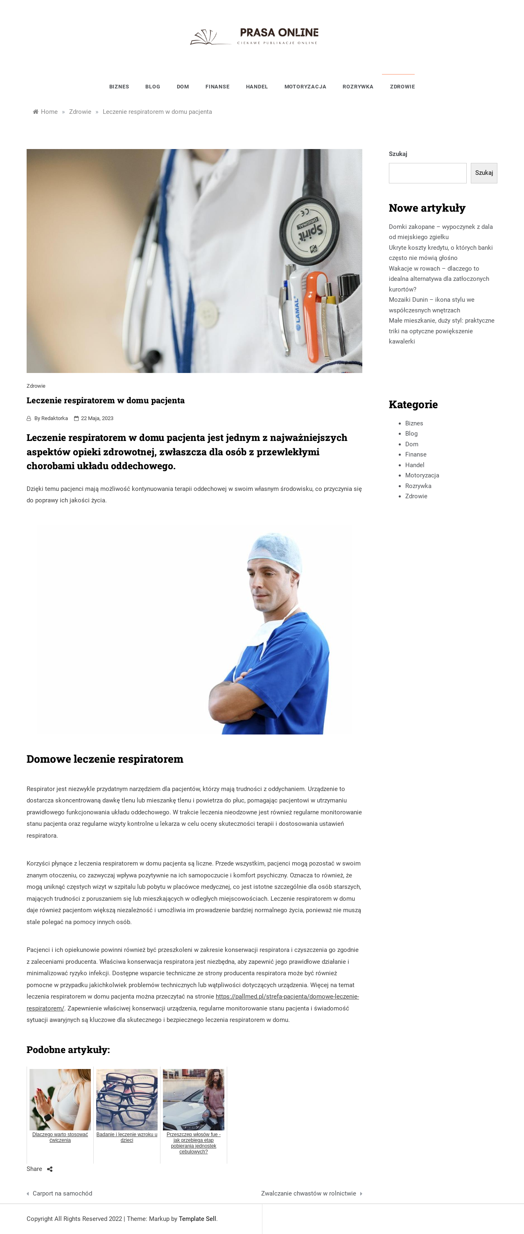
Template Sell (197, 1219)
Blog (152, 87)
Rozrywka (358, 87)
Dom (183, 87)
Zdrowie (402, 87)
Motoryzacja (306, 87)
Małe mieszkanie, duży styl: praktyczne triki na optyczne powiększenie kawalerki (442, 331)
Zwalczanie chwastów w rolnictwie (308, 1193)
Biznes (119, 87)
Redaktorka (54, 418)
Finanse (218, 87)
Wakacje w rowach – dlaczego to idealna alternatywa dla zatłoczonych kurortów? (439, 279)
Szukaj (398, 154)
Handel (257, 87)
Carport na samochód (62, 1193)
